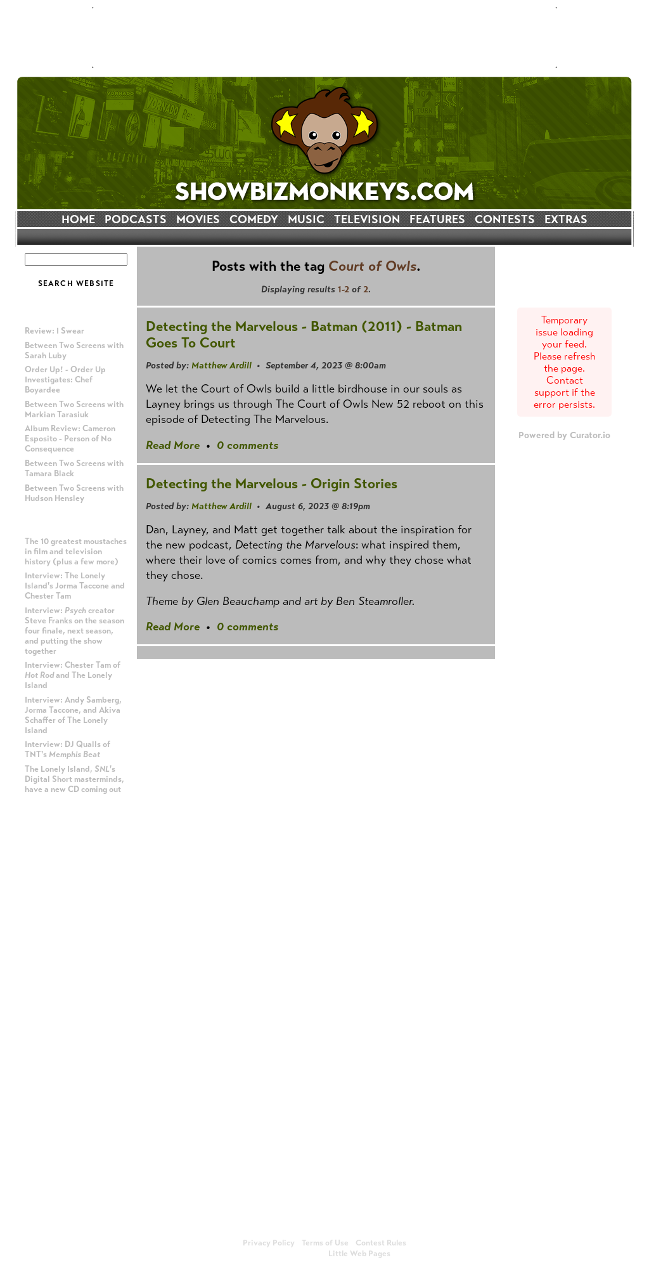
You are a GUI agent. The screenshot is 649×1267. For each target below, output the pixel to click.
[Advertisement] (324, 37)
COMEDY (253, 219)
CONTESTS (505, 219)
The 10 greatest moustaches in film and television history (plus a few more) (76, 551)
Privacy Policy (269, 1243)
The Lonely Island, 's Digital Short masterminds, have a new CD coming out (74, 779)
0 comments (247, 445)
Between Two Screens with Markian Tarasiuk (74, 410)
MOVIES (198, 219)
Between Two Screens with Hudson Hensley (74, 493)
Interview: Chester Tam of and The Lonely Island (72, 675)
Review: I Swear (54, 331)
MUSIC (306, 219)
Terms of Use (325, 1243)
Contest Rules (381, 1243)
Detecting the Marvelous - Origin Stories (271, 483)
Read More (173, 445)
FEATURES (437, 219)
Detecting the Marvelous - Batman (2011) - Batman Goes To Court (304, 334)
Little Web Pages (359, 1254)
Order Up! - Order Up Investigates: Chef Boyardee (65, 380)
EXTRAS (566, 219)
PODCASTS (136, 219)
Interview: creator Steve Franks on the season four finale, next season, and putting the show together (74, 631)
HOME (78, 219)
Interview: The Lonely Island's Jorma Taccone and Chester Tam (75, 586)
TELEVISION (367, 219)
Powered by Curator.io (564, 435)
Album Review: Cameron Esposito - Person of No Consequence (70, 439)
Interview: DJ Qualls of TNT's (67, 749)
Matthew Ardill (221, 365)
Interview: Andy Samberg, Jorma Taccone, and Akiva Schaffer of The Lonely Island (73, 715)
